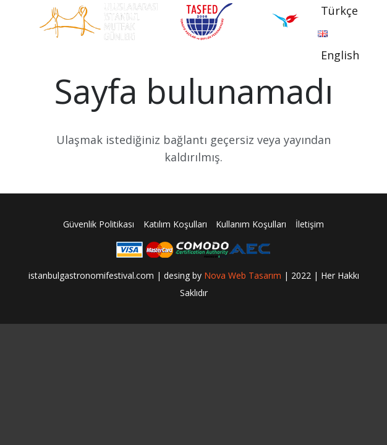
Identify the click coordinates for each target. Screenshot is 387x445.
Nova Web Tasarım (242, 275)
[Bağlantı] (99, 21)
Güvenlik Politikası (98, 224)
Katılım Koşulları (175, 224)
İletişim (310, 224)
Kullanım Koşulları (251, 224)
